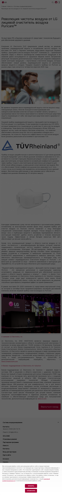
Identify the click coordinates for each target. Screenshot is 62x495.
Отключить (31, 490)
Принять (31, 486)
